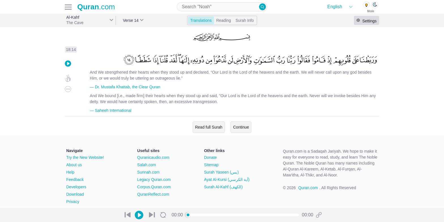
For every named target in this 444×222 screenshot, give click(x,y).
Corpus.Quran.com (154, 187)
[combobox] (222, 6)
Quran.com (308, 187)
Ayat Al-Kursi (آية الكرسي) (226, 179)
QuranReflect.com (153, 194)
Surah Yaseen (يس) (221, 172)
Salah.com (146, 165)
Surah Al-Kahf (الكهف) (223, 187)
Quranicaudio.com (153, 157)
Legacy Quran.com (154, 179)
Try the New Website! (85, 157)
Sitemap (211, 165)
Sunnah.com (148, 172)
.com (96, 7)
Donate (210, 157)
